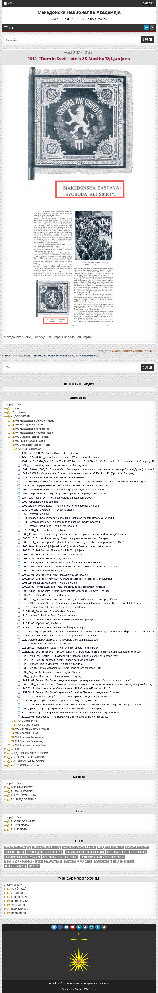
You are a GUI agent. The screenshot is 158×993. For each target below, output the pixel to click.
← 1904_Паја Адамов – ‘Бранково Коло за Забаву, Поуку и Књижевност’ (51, 355)
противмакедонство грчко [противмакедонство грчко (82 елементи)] (22, 857)
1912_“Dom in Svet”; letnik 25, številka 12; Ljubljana (79, 58)
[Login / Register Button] (146, 27)
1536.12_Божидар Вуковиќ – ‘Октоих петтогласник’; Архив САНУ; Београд (64, 485)
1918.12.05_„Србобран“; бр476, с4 (41, 623)
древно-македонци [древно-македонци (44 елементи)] (46, 847)
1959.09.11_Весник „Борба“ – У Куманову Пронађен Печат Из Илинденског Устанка (70, 692)
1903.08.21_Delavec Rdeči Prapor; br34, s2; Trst (48, 558)
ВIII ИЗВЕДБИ (20, 829)
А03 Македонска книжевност (32, 428)
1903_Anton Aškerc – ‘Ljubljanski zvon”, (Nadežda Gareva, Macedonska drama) (66, 546)
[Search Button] (152, 27)
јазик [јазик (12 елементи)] (34, 866)
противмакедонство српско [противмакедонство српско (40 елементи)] (23, 861)
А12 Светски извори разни (31, 745)
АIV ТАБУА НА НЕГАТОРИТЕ (29, 757)
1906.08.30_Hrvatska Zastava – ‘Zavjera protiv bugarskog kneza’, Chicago (63, 586)
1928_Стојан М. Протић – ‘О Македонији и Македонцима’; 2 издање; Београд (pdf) (69, 655)
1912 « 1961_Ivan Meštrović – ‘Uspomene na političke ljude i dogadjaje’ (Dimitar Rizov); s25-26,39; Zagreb (81, 603)
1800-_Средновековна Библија (39, 501)
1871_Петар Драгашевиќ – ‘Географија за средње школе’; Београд (60, 521)
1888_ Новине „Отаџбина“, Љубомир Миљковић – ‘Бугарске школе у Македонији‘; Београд (74, 534)
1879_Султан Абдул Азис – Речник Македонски (49, 525)
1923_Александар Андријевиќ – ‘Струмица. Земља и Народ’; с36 (59, 639)
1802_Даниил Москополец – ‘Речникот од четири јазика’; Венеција (60, 505)
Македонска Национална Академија (79, 12)
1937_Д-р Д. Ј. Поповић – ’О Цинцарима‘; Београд (50, 676)
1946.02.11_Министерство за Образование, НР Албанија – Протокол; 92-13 (65, 688)
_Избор (15, 408)
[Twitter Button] (54, 927)
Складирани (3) (20, 908)
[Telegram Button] (79, 927)
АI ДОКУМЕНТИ (21, 416)
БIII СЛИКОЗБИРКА (23, 795)
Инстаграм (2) (19, 900)
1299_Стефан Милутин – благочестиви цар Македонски (54, 465)
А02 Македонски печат (28, 424)
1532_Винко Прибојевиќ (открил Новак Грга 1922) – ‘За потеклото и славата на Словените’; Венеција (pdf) (83, 481)
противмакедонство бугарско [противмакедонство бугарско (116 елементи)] (126, 852)
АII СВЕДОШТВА (21, 749)
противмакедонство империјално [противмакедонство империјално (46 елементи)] (102, 857)
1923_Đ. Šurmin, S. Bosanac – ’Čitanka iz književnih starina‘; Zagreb (60, 635)
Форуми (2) (18, 904)
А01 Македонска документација (34, 420)
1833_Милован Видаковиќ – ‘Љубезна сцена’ (48, 509)
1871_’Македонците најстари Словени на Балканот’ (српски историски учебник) (68, 517)
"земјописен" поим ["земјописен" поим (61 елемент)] (17, 847)
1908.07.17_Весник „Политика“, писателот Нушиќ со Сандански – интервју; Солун (69, 599)
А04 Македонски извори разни (33, 432)
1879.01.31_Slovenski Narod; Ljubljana (43, 530)
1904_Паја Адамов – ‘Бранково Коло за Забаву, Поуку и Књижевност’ (62, 562)
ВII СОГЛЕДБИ (20, 825)
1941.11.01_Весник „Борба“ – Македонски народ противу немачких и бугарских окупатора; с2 (76, 680)
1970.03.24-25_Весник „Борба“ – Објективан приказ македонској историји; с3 (66, 696)
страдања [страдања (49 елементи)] (53, 861)
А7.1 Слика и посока (79, 52)
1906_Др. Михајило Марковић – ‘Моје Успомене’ (49, 582)
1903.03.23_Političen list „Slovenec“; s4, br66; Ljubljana (52, 550)
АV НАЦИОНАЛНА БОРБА (28, 761)
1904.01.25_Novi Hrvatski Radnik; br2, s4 (44, 570)
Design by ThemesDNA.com (79, 989)
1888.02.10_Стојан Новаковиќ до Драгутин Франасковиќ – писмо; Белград (64, 538)
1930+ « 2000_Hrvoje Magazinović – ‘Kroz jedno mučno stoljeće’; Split (61, 667)
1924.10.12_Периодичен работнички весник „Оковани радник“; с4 (59, 647)
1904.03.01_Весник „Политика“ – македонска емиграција (54, 574)
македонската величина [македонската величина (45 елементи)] (79, 847)
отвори (8, 404)
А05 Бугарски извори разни (31, 436)
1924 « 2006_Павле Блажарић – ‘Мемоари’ (46, 643)
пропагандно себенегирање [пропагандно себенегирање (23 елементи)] (44, 852)
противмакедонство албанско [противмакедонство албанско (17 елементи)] (85, 852)
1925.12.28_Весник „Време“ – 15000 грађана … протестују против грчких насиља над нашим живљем (81, 651)
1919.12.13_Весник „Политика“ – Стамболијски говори (53, 627)
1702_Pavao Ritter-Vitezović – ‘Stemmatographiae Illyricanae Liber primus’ (63, 489)
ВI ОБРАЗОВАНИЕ (23, 821)
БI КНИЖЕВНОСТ (22, 787)
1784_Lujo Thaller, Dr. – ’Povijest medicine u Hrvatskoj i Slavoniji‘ (58, 497)
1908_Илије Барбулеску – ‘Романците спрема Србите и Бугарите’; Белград (65, 590)
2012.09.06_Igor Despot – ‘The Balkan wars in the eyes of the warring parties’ (65, 716)
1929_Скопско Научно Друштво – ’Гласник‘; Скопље (52, 663)
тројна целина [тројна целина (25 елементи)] (15, 866)
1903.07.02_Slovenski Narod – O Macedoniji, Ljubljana (52, 554)
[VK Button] (85, 927)
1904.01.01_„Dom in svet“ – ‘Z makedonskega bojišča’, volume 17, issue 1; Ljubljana (69, 566)
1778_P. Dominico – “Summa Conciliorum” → (127, 351)
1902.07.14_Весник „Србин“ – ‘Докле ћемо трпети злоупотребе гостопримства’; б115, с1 (73, 542)
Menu (10, 3)
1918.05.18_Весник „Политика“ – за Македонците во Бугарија (57, 619)
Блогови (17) (19, 896)
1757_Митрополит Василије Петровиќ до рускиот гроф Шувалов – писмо (64, 493)
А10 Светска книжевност (30, 737)
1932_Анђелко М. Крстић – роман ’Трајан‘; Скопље (51, 672)
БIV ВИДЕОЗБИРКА (23, 799)
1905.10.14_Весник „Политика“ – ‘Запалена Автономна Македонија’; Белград (66, 578)
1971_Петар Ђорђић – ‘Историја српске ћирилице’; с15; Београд (59, 700)
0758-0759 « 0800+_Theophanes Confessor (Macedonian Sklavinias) (60, 457)
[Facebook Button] (60, 927)
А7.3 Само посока (28, 724)
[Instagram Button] (66, 927)
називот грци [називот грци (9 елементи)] (14, 852)
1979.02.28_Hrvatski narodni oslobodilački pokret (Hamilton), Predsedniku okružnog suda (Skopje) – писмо (81, 704)
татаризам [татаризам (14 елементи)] (103, 861)
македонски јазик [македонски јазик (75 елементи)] (110, 847)
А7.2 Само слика (27, 720)
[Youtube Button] (72, 927)
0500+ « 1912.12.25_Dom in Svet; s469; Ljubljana (49, 453)
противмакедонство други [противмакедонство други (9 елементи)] (60, 857)
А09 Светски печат (26, 732)
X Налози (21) (19, 892)
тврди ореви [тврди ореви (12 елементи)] (123, 861)
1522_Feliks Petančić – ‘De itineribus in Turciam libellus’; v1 (55, 477)
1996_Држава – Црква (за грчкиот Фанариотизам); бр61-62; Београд (61, 708)
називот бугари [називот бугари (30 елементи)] (137, 847)
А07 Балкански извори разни (32, 444)
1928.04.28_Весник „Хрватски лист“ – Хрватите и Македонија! (57, 659)
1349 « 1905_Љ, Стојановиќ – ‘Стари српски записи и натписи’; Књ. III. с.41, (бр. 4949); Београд (77, 473)
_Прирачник (18, 412)
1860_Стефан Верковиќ (35, 513)
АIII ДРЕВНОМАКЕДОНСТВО (29, 753)
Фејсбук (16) (18, 888)
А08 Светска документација (31, 728)
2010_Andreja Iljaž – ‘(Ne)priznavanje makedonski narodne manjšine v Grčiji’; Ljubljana (70, 712)
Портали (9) (18, 913)
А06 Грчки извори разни (29, 440)
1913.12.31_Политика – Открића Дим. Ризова (48, 611)
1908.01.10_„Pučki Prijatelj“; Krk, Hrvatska (45, 595)
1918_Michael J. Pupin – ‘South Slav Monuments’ (49, 615)
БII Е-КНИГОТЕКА (22, 791)
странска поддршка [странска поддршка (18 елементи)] (78, 861)
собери (18, 404)
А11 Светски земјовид (28, 741)
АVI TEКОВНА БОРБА (25, 765)
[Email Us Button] (91, 927)
